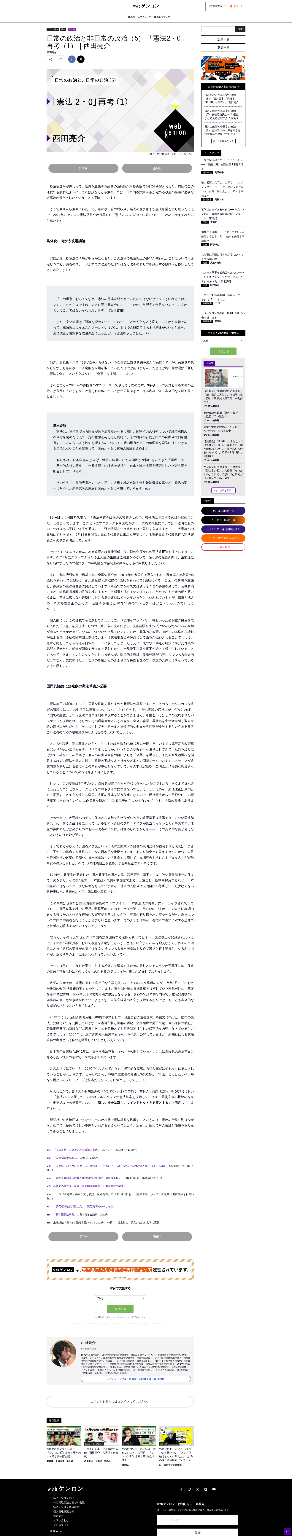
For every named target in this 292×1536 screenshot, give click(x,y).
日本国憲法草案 (65, 1214)
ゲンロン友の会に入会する (223, 538)
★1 (147, 333)
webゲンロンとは (63, 1498)
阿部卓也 (214, 244)
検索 (240, 29)
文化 (205, 222)
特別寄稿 (207, 172)
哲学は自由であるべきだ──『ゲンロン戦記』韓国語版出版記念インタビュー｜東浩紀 (222, 214)
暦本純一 (51, 1461)
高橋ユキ (219, 199)
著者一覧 (223, 47)
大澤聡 (98, 1461)
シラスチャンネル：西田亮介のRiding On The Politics (135, 1378)
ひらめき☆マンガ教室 (170, 1465)
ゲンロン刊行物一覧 (223, 520)
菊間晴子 (219, 172)
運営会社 (58, 1515)
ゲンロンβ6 (53, 29)
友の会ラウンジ (162, 17)
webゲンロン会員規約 (66, 1506)
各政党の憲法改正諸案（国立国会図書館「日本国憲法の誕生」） (91, 1186)
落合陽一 (70, 1461)
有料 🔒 (72, 29)
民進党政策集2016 (66, 1157)
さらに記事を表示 (223, 141)
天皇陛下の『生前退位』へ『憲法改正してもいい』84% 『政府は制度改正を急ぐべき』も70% (111, 1166)
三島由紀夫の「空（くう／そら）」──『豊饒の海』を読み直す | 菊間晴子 (222, 164)
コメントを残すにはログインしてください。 (120, 1401)
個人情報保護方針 (63, 1511)
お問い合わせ (61, 1520)
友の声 (131, 17)
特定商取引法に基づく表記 (69, 1502)
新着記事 (207, 199)
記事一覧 (223, 39)
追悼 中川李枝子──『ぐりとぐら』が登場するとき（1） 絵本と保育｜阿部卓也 (223, 236)
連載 (205, 285)
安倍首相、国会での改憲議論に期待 (77, 1149)
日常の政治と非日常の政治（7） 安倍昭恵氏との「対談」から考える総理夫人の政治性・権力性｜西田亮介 (222, 114)
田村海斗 (214, 285)
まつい (218, 303)
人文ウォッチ (144, 17)
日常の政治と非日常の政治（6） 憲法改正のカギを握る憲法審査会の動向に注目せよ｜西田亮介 (222, 130)
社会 (63, 29)
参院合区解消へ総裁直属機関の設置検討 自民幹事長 (87, 1178)
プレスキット (61, 1524)
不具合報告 (223, 547)
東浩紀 (107, 1461)
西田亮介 (51, 52)
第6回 (157, 168)
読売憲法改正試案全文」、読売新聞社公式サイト (84, 1206)
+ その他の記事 (88, 1349)
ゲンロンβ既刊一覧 (223, 510)
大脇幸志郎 (215, 262)
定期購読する (217, 6)
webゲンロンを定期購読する (223, 529)
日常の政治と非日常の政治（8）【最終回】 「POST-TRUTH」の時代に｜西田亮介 (221, 98)
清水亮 (61, 1461)
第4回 (83, 168)
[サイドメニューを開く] (50, 6)
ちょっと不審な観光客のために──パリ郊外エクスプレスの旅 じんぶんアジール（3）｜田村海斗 (222, 277)
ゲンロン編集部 (211, 406)
